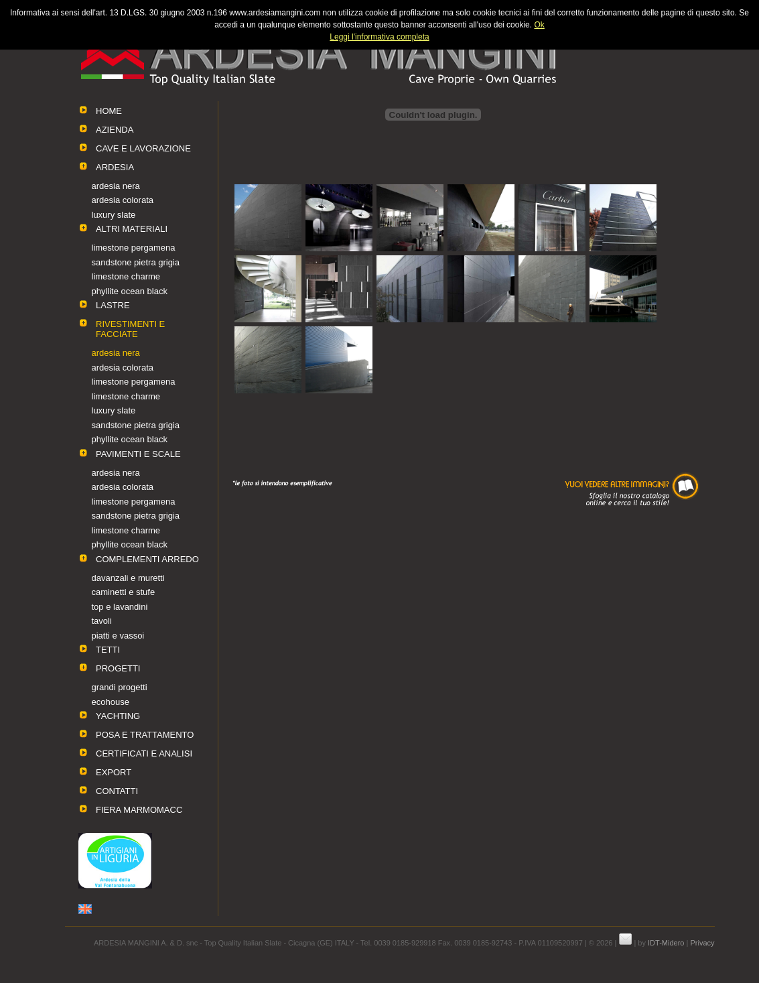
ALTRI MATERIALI (131, 229)
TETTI (108, 650)
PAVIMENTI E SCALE (138, 454)
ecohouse (110, 702)
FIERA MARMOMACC (139, 810)
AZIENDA (114, 130)
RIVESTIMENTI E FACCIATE (130, 329)
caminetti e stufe (123, 592)
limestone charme (126, 276)
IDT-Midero (666, 943)
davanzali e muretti (128, 578)
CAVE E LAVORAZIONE (143, 148)
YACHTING (118, 716)
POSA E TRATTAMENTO (145, 735)
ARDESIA (115, 167)
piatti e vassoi (118, 636)
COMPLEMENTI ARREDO (147, 559)
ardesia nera (116, 186)
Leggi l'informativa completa (379, 37)
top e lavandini (120, 607)
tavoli (102, 621)
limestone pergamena (134, 248)
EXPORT (113, 772)
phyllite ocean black (129, 291)
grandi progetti (119, 687)
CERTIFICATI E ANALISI (144, 753)
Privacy (702, 943)
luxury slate (114, 215)
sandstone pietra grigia (136, 262)
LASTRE (113, 305)
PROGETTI (118, 668)
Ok (539, 24)
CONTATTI (117, 791)
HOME (109, 111)
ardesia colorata (123, 200)
